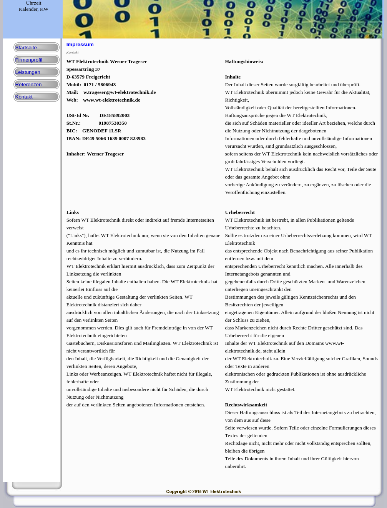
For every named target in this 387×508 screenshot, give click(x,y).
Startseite (26, 47)
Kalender (28, 9)
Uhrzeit (34, 3)
